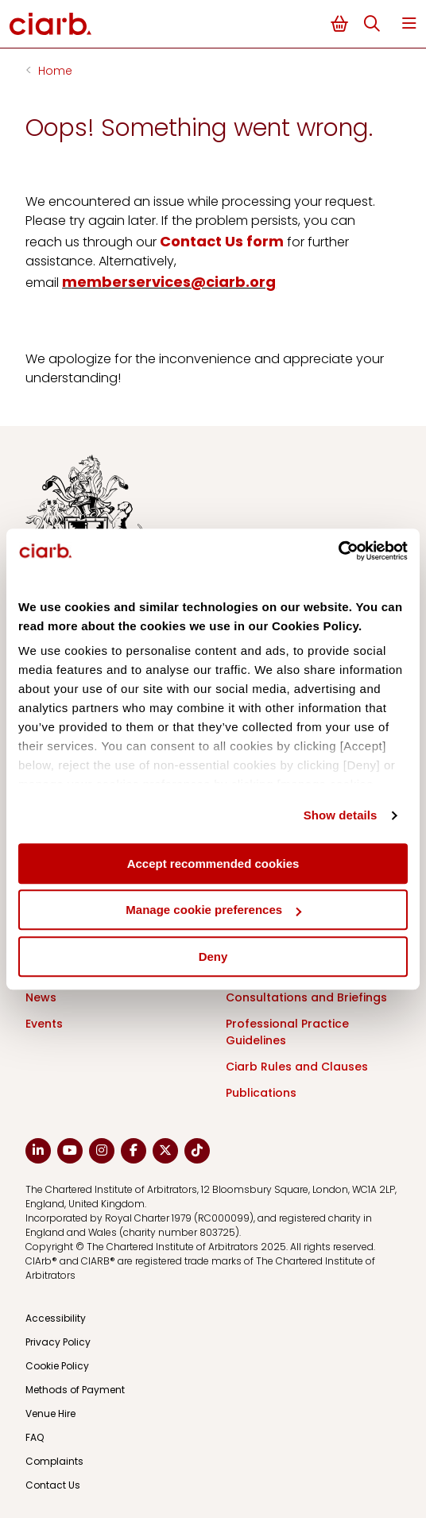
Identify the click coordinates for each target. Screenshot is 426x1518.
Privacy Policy (58, 1342)
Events (44, 1024)
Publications (261, 1093)
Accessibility (55, 1318)
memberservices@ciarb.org (169, 282)
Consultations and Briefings (306, 997)
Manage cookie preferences (213, 909)
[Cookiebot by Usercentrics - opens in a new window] (338, 550)
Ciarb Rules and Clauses (297, 1067)
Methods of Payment (75, 1389)
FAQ (34, 1437)
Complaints (54, 1461)
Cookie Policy (57, 1366)
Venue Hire (50, 1413)
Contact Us (52, 1485)
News (40, 997)
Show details (341, 815)
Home (55, 71)
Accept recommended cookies (213, 863)
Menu (409, 23)
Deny (213, 956)
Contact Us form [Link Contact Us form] (222, 241)
